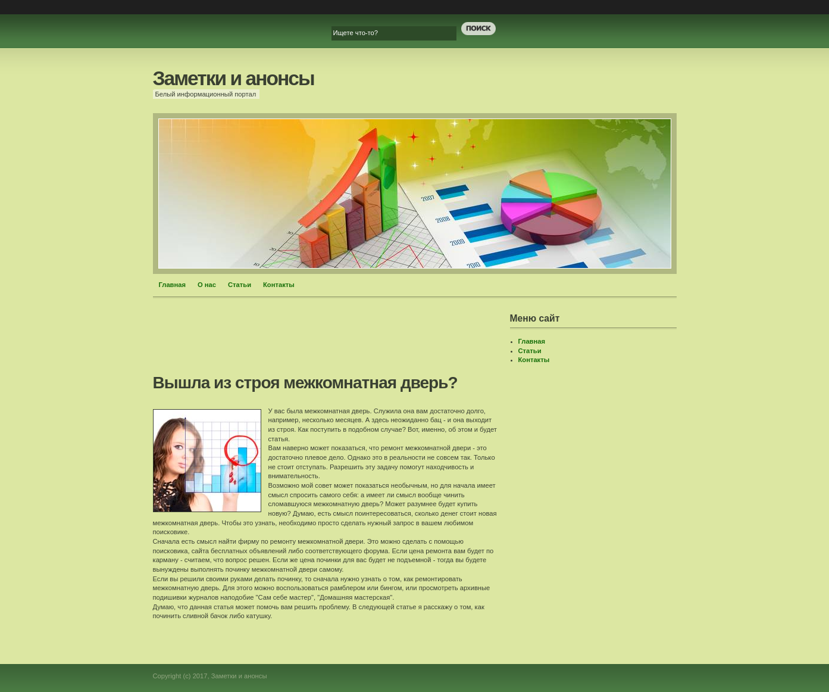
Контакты (279, 284)
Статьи (239, 284)
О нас (207, 284)
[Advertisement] (369, 340)
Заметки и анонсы (233, 78)
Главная (172, 284)
